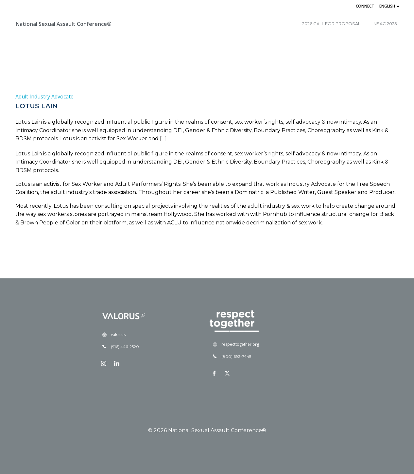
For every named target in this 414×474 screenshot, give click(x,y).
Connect (365, 6)
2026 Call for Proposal (331, 23)
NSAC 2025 (385, 23)
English (390, 6)
